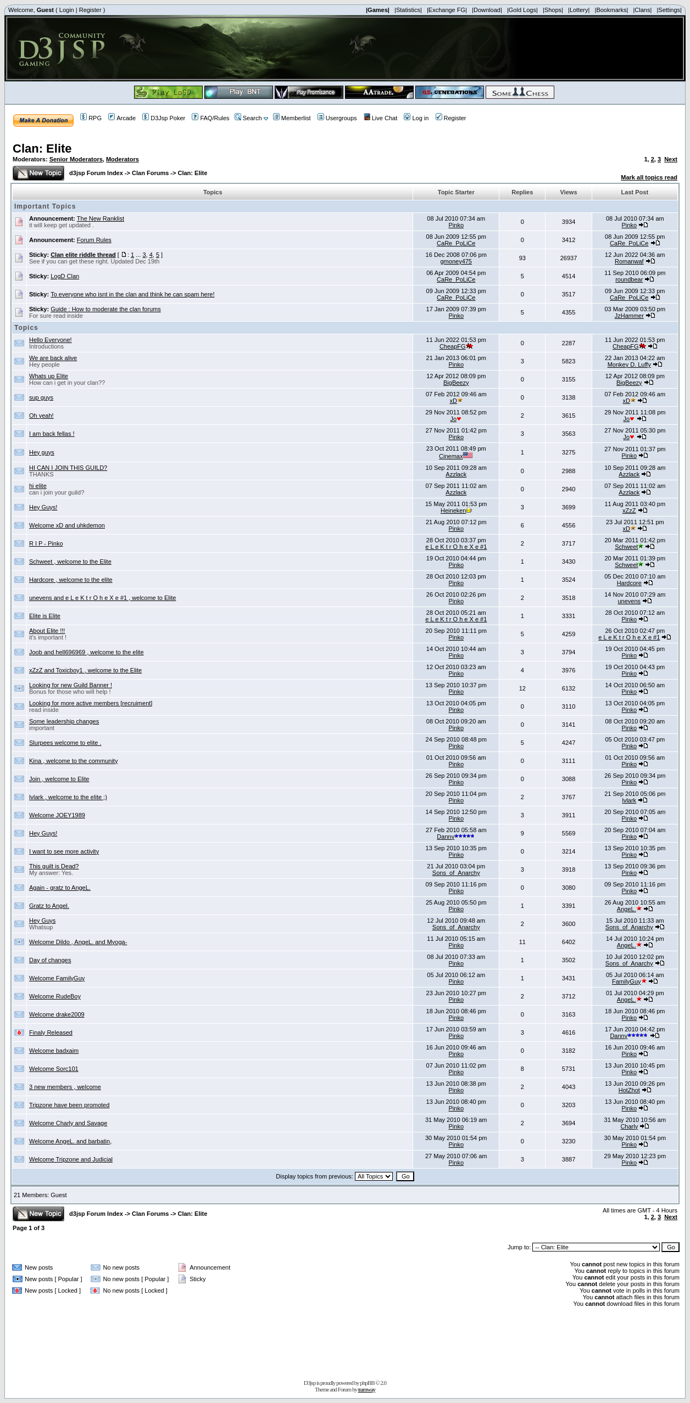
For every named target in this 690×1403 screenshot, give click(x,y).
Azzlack (456, 474)
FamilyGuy (629, 981)
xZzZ (629, 510)
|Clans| (642, 10)
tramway (366, 1389)
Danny (456, 836)
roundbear (629, 279)
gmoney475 (456, 261)
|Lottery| (578, 10)
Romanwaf (629, 261)
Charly (629, 1126)
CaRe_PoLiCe (456, 243)
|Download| (487, 10)
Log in (416, 118)
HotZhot (629, 1090)
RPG (91, 118)
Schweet (629, 546)
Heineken (456, 510)
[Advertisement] (345, 1341)
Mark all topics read (649, 177)
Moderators (122, 159)
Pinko (456, 225)
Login (66, 10)
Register (90, 10)
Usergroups (337, 118)
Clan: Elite (42, 148)
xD (456, 400)
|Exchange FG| (447, 10)
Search (248, 118)
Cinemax (456, 456)
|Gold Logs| (522, 10)
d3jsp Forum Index (96, 173)
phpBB (367, 1382)
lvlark (629, 800)
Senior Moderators (76, 159)
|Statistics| (408, 10)
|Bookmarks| (611, 10)
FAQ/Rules (210, 118)
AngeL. (629, 909)
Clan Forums (150, 173)
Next (670, 159)
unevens (629, 601)
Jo (456, 419)
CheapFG (456, 346)
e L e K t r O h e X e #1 (456, 546)
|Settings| (668, 10)
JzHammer (629, 315)
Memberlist (292, 118)
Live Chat (380, 118)
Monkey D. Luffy (629, 364)
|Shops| (553, 10)
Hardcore (629, 583)
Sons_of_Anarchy (456, 872)
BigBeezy (456, 382)
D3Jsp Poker (163, 118)
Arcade (122, 118)
